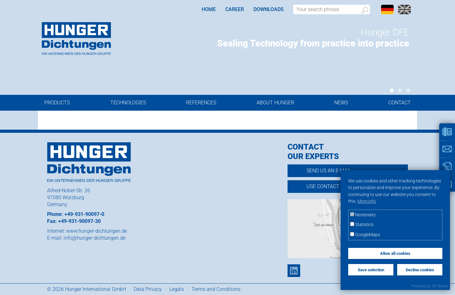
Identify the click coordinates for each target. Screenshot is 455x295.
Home (209, 9)
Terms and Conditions (215, 289)
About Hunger (275, 103)
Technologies (128, 103)
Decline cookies (420, 269)
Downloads (268, 9)
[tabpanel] (297, 39)
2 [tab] (400, 90)
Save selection (371, 269)
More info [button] (366, 201)
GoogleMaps (365, 234)
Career (234, 9)
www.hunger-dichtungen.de (96, 231)
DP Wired (439, 286)
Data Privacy (148, 289)
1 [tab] (392, 90)
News (341, 103)
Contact (399, 103)
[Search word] (331, 9)
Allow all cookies (395, 253)
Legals (176, 289)
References (201, 103)
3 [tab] (408, 90)
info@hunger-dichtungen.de (94, 238)
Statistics (361, 224)
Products (57, 103)
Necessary (363, 215)
